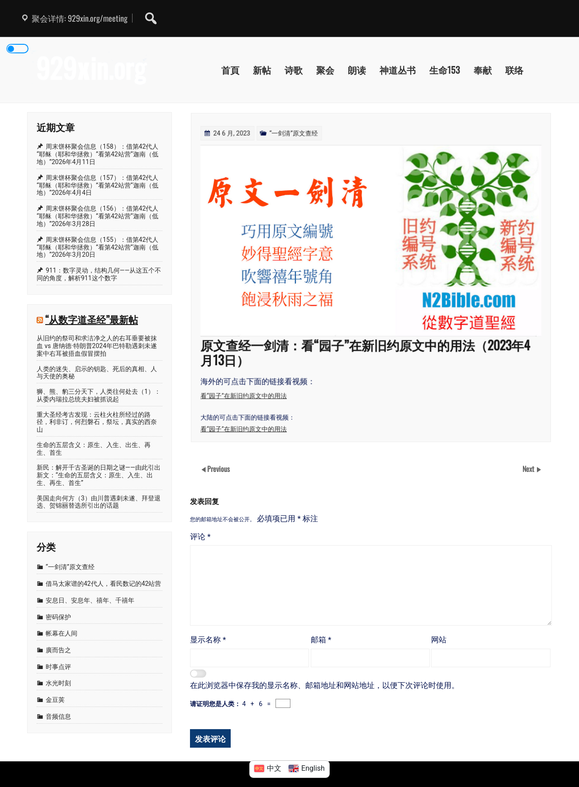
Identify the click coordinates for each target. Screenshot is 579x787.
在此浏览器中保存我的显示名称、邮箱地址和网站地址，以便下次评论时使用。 (324, 685)
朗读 (357, 69)
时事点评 (58, 666)
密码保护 (58, 617)
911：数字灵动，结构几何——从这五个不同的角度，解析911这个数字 (99, 274)
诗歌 (294, 69)
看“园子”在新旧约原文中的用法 (246, 392)
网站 (438, 639)
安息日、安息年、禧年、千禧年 (90, 600)
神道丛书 (398, 69)
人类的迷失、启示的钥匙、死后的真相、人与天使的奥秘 (97, 372)
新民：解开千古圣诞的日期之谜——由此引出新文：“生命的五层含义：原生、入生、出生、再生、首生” (99, 475)
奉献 (483, 69)
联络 (514, 69)
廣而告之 (58, 650)
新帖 (262, 69)
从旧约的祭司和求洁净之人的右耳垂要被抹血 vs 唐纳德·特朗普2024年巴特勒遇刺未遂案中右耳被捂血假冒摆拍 (97, 346)
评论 (200, 536)
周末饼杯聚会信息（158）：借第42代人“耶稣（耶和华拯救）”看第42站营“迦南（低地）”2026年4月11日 (97, 154)
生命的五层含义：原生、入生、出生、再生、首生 (94, 448)
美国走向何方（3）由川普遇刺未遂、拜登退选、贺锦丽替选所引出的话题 (99, 502)
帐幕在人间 (61, 633)
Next (529, 468)
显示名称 (208, 639)
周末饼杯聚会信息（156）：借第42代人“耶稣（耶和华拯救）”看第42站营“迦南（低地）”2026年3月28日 (97, 216)
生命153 (444, 69)
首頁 (230, 69)
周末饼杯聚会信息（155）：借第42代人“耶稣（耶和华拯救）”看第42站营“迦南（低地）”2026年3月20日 (97, 247)
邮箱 (321, 639)
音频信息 (58, 716)
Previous (218, 468)
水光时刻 (58, 683)
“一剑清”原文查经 (295, 136)
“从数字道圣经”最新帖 (91, 319)
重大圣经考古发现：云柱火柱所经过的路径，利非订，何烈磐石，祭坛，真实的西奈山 (97, 422)
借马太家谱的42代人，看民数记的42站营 (103, 583)
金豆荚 (55, 699)
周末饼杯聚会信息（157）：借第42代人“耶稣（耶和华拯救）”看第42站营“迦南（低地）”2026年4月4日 (97, 185)
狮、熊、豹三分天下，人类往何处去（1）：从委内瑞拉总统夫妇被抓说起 (99, 395)
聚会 (325, 69)
